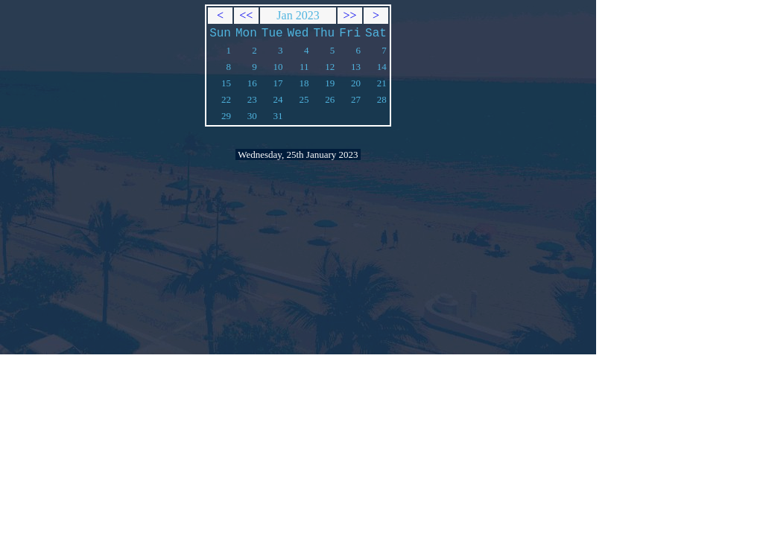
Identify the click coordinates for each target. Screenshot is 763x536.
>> (350, 15)
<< (246, 15)
